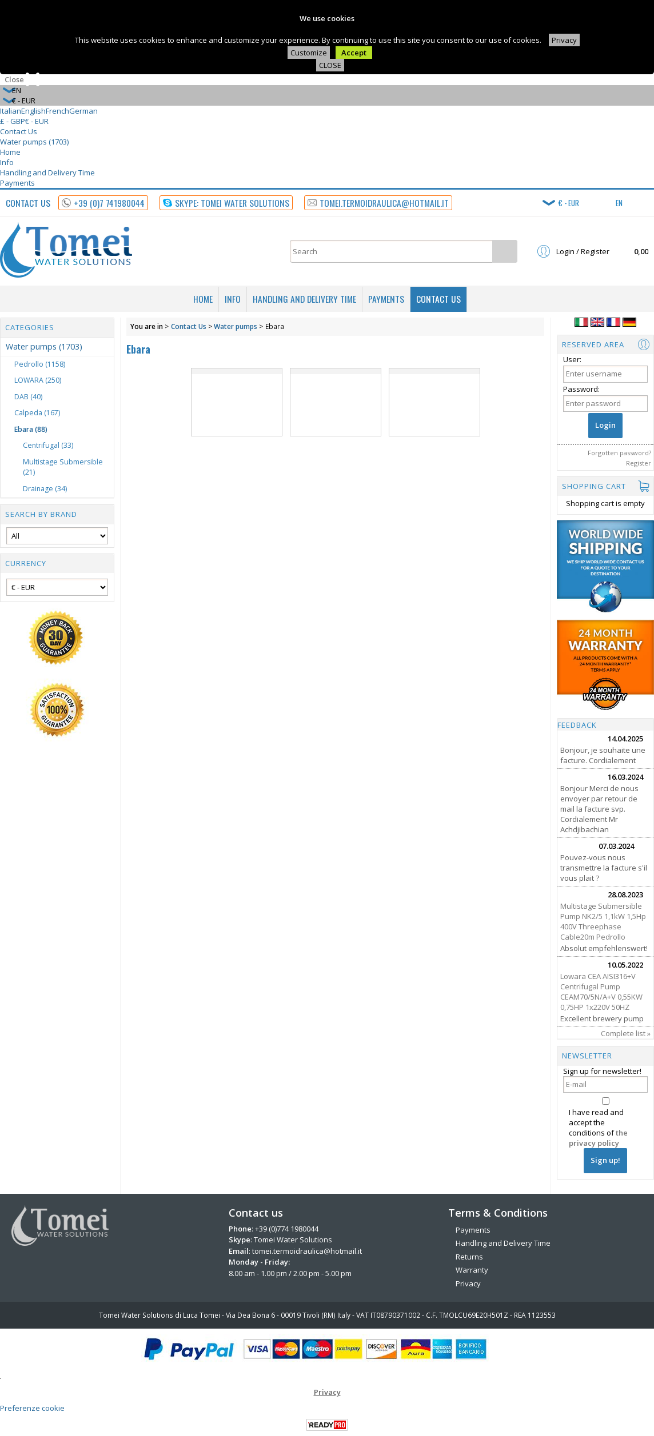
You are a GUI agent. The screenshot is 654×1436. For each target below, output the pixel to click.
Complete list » (626, 1033)
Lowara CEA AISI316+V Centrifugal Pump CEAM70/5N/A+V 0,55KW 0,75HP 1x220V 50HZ (601, 991)
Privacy (564, 40)
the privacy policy (598, 1138)
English (33, 111)
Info (7, 162)
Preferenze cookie (32, 1408)
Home (10, 152)
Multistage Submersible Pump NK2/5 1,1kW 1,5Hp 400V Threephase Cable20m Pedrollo (603, 921)
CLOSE (330, 65)
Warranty (472, 1270)
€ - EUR (37, 121)
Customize (308, 52)
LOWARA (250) (37, 380)
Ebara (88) (30, 429)
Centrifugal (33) (48, 445)
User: (572, 359)
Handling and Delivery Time (47, 172)
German (83, 111)
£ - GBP (12, 121)
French (57, 111)
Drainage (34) (45, 489)
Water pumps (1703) (34, 142)
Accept (353, 52)
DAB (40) (28, 397)
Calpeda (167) (37, 413)
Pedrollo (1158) (39, 364)
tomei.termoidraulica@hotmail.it (307, 1251)
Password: (581, 389)
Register (638, 463)
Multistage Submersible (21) (63, 467)
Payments (17, 183)
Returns (469, 1257)
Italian (10, 111)
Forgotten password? (619, 452)
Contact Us (18, 131)
